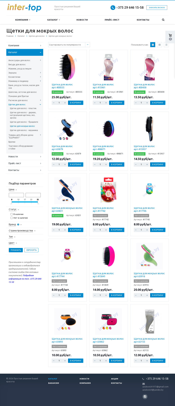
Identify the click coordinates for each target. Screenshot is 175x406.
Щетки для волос (16, 104)
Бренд (12, 224)
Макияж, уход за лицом (19, 69)
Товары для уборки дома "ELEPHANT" (20, 136)
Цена (11, 189)
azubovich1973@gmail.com (155, 387)
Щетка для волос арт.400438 (144, 86)
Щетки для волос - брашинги (24, 122)
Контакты (143, 20)
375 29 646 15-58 (130, 7)
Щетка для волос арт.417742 (103, 209)
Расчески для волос (18, 100)
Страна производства (21, 230)
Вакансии (53, 383)
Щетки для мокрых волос (22, 126)
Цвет (11, 243)
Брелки (11, 142)
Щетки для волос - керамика (24, 130)
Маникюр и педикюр (18, 81)
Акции (114, 379)
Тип (11, 236)
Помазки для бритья (18, 96)
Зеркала (12, 73)
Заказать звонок (157, 7)
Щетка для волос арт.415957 (144, 148)
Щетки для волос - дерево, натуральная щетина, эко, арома (23, 115)
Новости (82, 20)
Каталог (53, 20)
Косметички (14, 77)
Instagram (145, 396)
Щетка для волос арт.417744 (62, 275)
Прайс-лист (112, 20)
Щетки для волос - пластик (23, 108)
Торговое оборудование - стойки (21, 147)
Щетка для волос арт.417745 (144, 209)
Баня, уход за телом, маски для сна (23, 86)
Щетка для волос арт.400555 (62, 86)
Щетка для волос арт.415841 (103, 275)
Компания (22, 20)
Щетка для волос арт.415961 (103, 86)
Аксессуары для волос (19, 60)
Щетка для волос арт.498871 (103, 148)
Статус (12, 209)
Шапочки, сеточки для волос (22, 92)
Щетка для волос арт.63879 (62, 148)
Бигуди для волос (17, 64)
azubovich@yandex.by (152, 390)
